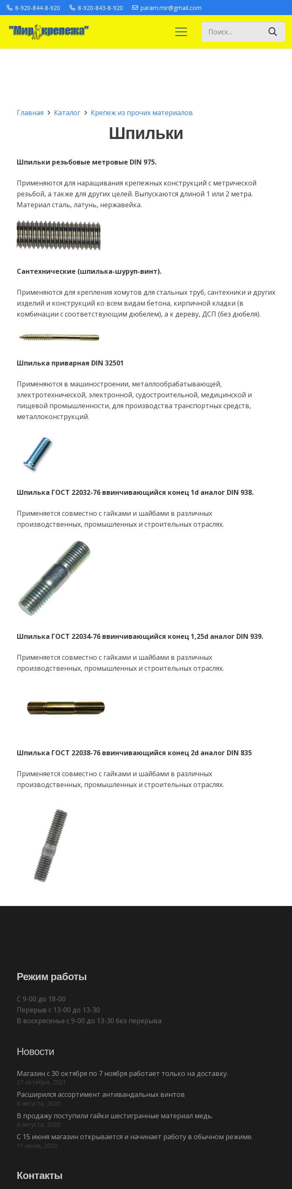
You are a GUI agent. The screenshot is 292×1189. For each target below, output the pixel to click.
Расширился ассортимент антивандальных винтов (101, 1094)
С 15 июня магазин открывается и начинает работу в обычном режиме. (135, 1136)
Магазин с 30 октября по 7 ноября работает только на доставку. (122, 1073)
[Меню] (181, 31)
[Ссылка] (48, 31)
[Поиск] (273, 31)
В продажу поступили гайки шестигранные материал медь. (115, 1115)
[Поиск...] (243, 32)
